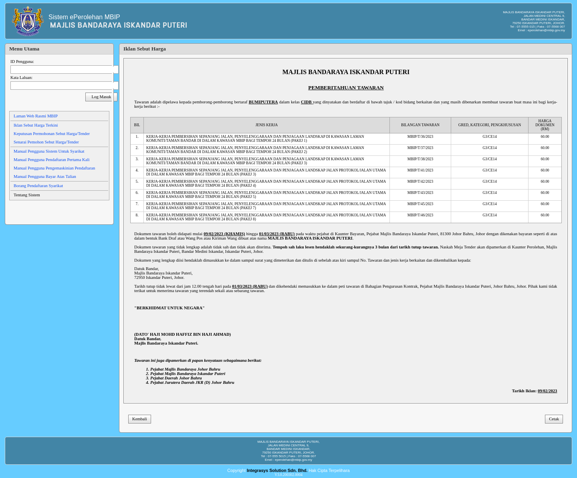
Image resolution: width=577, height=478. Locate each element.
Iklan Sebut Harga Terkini (36, 125)
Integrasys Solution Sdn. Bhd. (277, 470)
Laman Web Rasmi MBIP (36, 116)
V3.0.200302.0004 (288, 475)
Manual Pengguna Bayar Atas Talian (45, 176)
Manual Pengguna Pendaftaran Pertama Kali (51, 159)
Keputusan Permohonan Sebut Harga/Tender (52, 133)
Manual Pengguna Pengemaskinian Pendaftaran (54, 168)
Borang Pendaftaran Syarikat (38, 186)
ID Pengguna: (22, 61)
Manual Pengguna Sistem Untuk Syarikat (49, 151)
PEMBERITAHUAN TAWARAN (345, 88)
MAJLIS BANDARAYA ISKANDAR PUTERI (346, 72)
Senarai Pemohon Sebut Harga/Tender (46, 142)
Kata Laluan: (21, 77)
